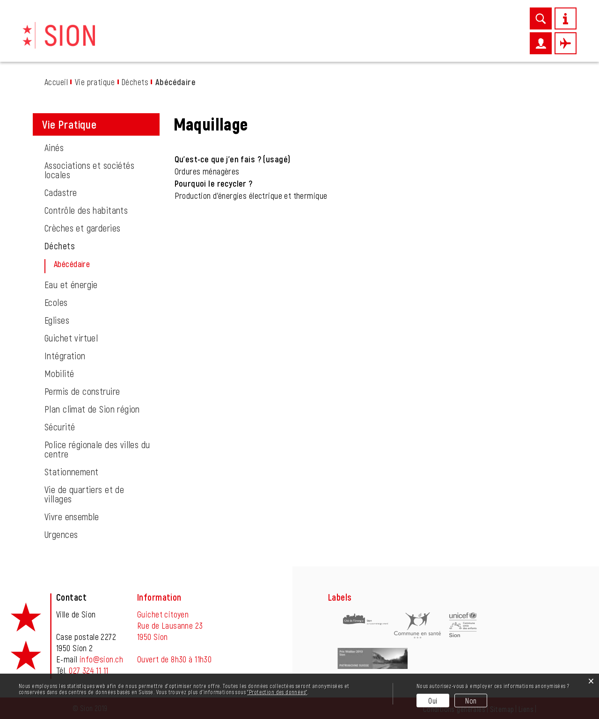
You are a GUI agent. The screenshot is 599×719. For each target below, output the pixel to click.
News (219, 40)
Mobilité (59, 373)
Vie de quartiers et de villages (84, 494)
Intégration (65, 355)
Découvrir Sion (169, 40)
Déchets (59, 245)
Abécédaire (95, 264)
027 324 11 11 (88, 670)
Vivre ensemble (71, 516)
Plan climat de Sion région (92, 408)
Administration (423, 40)
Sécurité (59, 426)
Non (470, 700)
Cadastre (60, 192)
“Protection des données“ (277, 692)
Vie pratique (263, 40)
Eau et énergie (71, 284)
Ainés (54, 147)
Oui (432, 700)
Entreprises (321, 40)
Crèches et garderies (82, 227)
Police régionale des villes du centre (97, 449)
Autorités (483, 40)
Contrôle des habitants (86, 210)
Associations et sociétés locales (89, 170)
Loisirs (369, 40)
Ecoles (56, 302)
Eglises (56, 320)
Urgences (61, 534)
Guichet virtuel (71, 337)
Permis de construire (82, 391)
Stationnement (71, 471)
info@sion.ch (101, 659)
